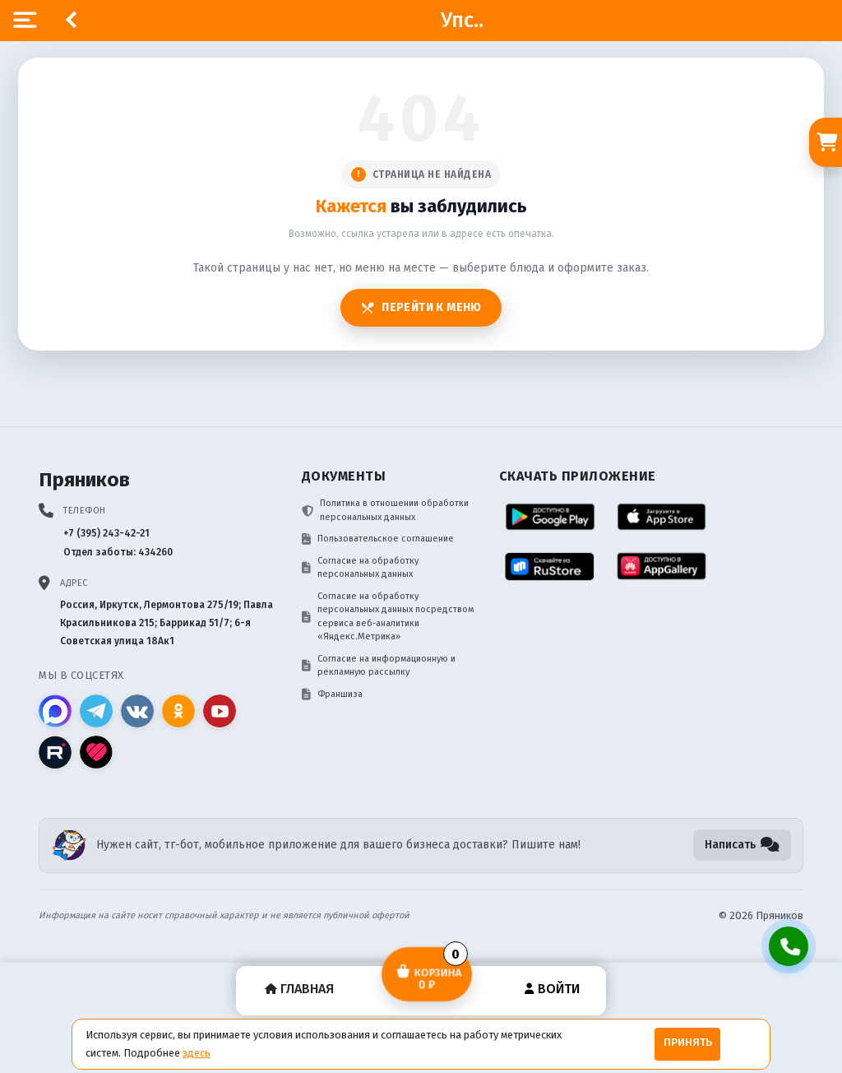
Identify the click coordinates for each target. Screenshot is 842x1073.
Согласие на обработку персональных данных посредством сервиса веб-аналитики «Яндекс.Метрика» (388, 617)
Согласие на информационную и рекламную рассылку (379, 665)
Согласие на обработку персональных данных (360, 567)
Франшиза (332, 694)
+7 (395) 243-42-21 (106, 533)
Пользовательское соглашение (378, 539)
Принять (688, 1042)
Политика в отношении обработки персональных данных (385, 510)
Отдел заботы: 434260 (118, 552)
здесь (196, 1053)
